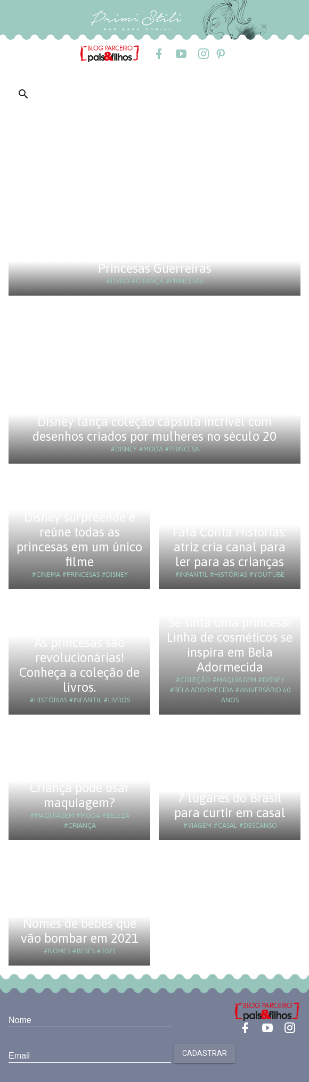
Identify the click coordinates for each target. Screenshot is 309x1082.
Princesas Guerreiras (155, 268)
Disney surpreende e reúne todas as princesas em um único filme (79, 539)
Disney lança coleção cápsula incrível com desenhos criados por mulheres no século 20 (154, 428)
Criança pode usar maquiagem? (79, 795)
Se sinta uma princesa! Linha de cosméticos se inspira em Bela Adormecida (229, 644)
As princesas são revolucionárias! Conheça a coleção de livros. (79, 664)
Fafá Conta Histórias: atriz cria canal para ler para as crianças (230, 547)
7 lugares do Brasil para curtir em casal (230, 805)
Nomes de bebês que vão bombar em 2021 (80, 930)
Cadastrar (204, 1053)
